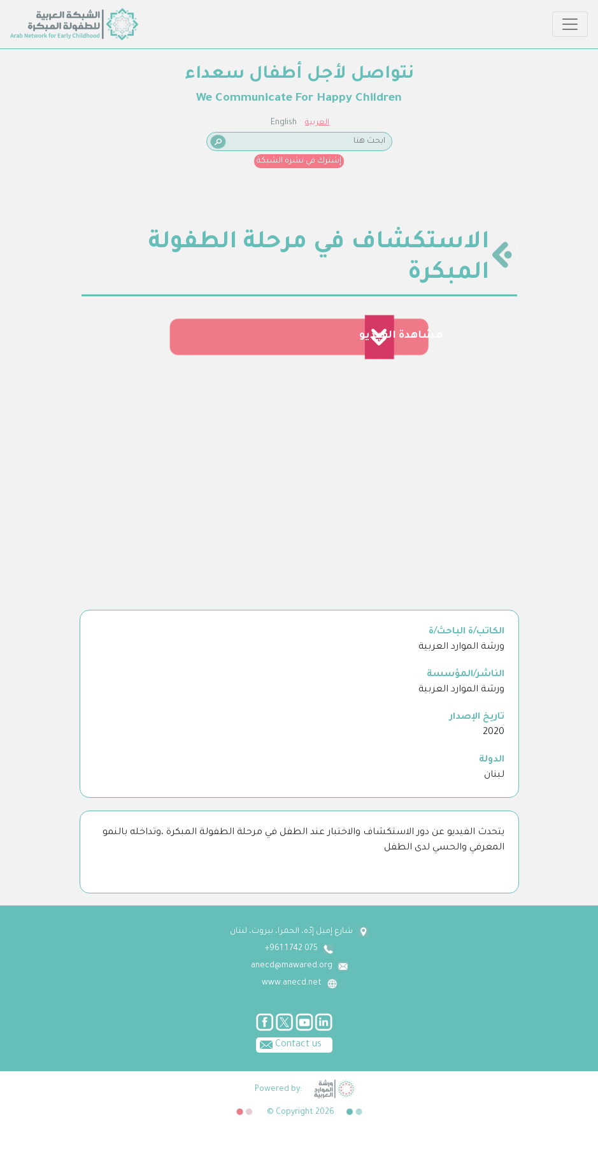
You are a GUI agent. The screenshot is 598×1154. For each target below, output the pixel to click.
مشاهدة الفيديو (401, 336)
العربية (317, 123)
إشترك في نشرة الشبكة (299, 161)
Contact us (289, 1043)
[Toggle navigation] (570, 24)
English (284, 123)
